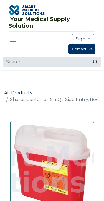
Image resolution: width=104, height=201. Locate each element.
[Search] (95, 62)
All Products (18, 92)
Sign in (83, 39)
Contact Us (82, 49)
